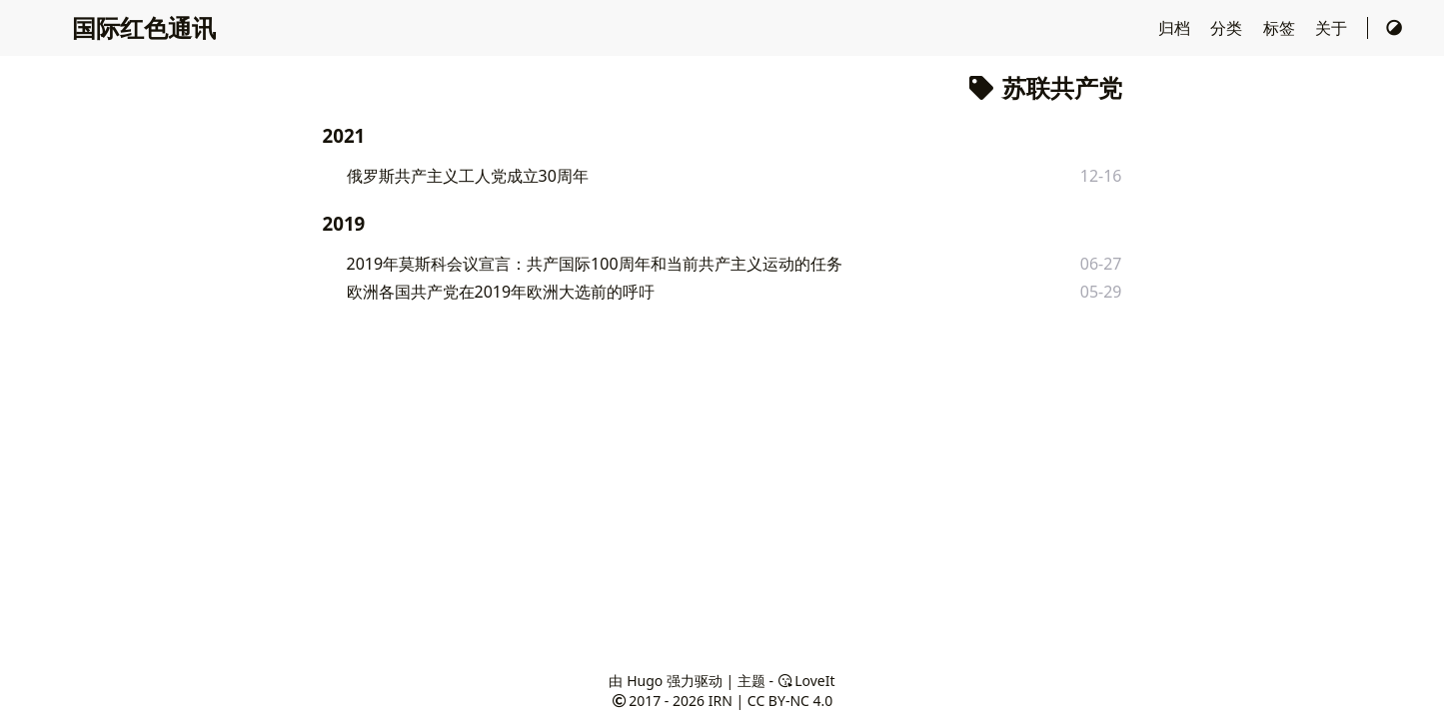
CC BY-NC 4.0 (789, 700)
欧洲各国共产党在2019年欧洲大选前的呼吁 (501, 292)
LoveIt (806, 680)
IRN (720, 700)
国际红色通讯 (144, 27)
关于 (1333, 28)
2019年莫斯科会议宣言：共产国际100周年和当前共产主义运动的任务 (594, 264)
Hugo (645, 680)
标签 (1281, 28)
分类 (1228, 28)
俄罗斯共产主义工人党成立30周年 (468, 176)
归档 (1176, 28)
